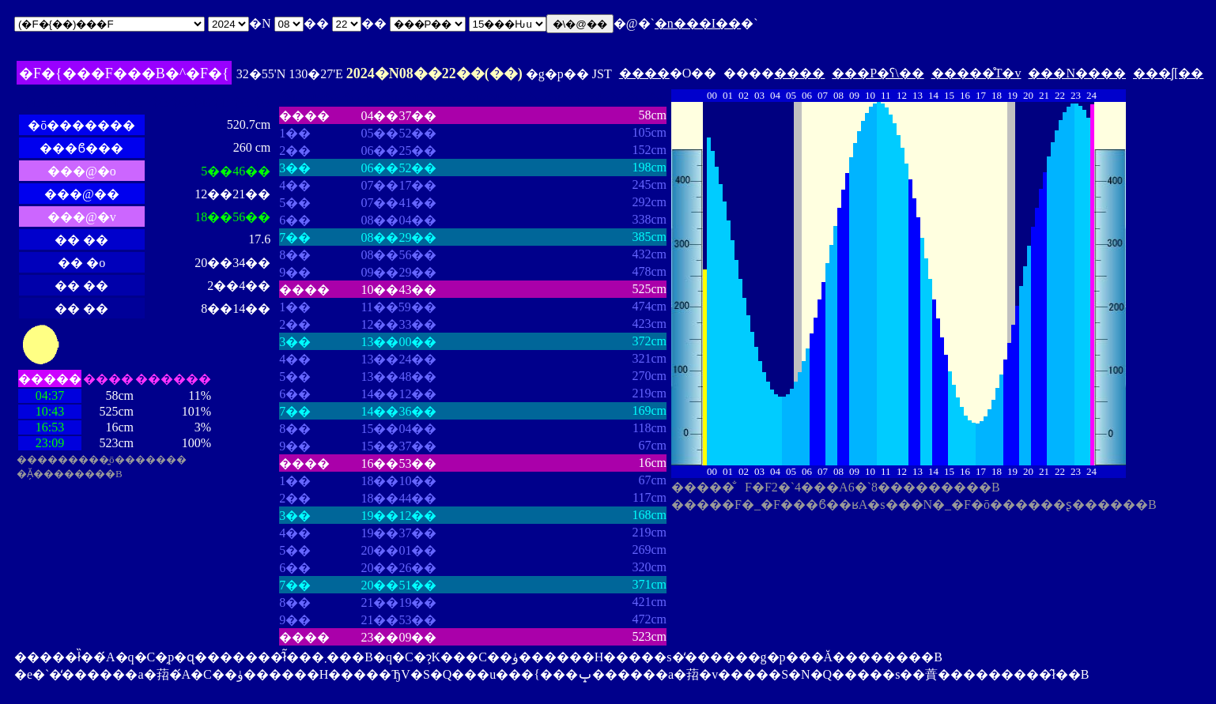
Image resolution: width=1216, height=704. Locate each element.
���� (644, 73)
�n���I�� (698, 23)
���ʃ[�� (1168, 73)
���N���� (1077, 73)
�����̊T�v (976, 73)
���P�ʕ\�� (877, 73)
